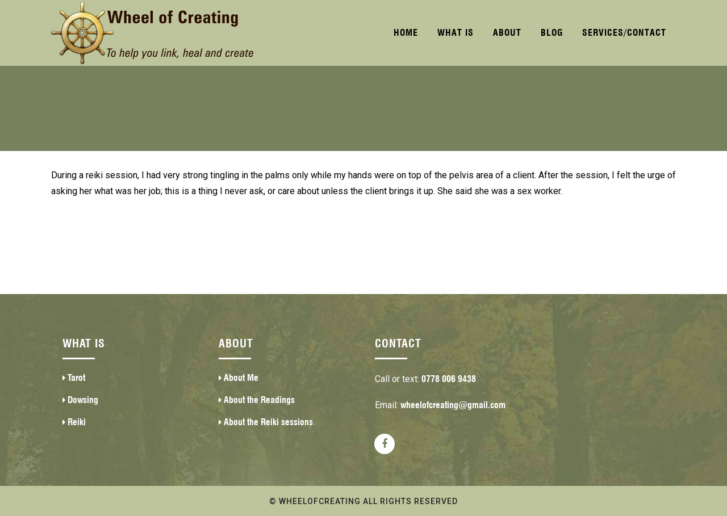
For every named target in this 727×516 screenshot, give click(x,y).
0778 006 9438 (448, 379)
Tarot (76, 377)
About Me (241, 377)
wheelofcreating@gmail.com (452, 405)
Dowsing (83, 400)
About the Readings (259, 400)
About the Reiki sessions (268, 422)
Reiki (77, 422)
